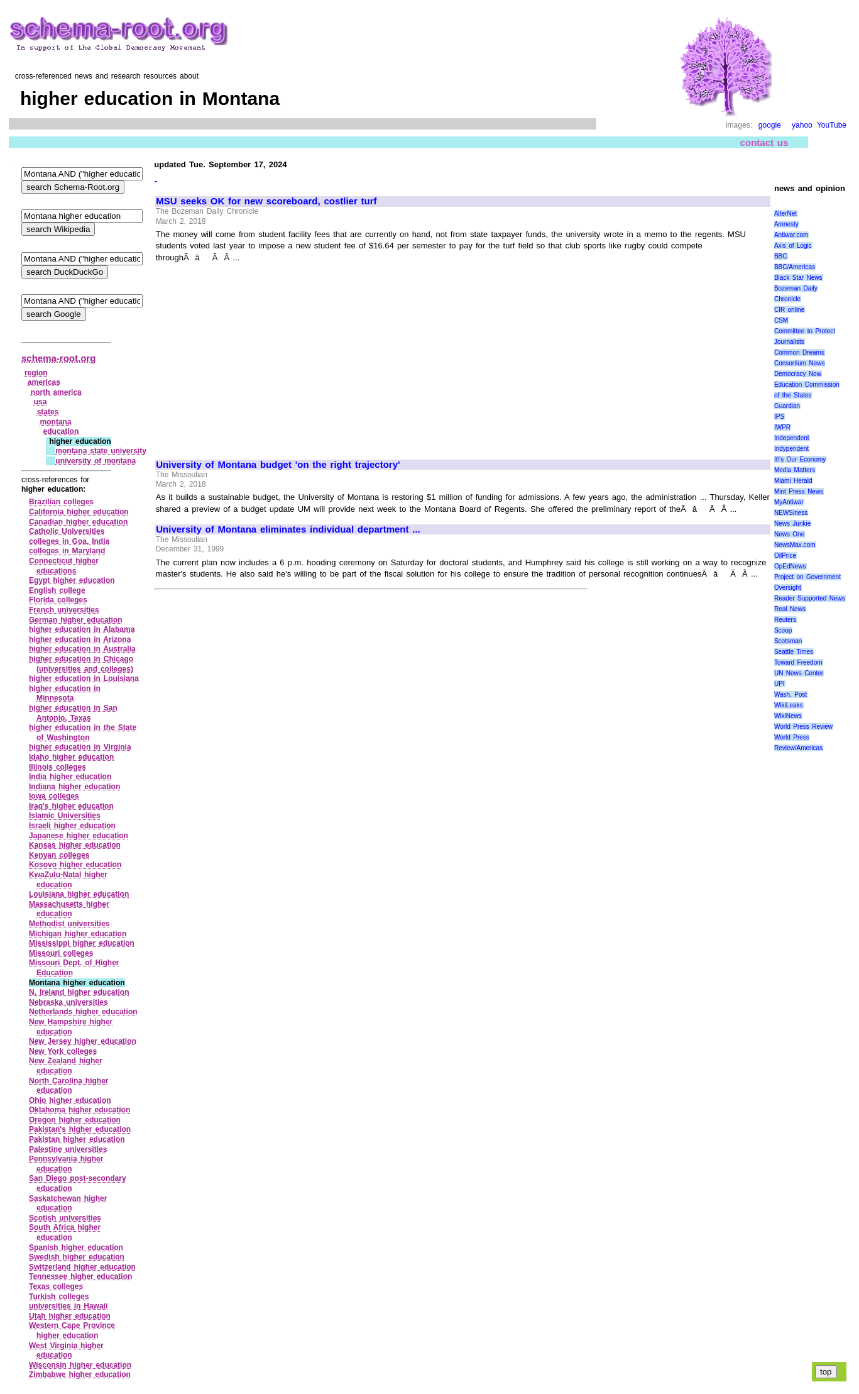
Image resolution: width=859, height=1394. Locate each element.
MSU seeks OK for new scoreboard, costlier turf (266, 201)
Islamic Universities (65, 815)
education (61, 431)
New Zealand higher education (65, 1065)
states (48, 411)
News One (789, 534)
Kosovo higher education (75, 864)
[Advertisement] (261, 355)
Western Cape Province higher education (72, 1330)
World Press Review (803, 726)
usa (40, 401)
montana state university (100, 450)
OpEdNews (790, 566)
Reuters (785, 619)
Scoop (783, 630)
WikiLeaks (788, 705)
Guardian (787, 405)
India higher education (70, 776)
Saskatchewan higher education (68, 1203)
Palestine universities (68, 1149)
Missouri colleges (61, 953)
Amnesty (786, 224)
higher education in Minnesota (65, 693)
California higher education (79, 511)
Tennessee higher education (80, 1276)
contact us (764, 142)
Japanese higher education (78, 835)
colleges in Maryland (67, 550)
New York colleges (63, 1051)
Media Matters (794, 470)
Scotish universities (65, 1218)
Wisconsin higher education (80, 1365)
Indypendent (791, 448)
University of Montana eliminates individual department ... (288, 529)
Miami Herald (793, 480)
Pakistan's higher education (80, 1129)
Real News (790, 609)
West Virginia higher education (66, 1350)
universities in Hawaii (68, 1306)
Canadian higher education (78, 521)
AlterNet (785, 213)
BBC (780, 256)
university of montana (95, 460)
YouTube (831, 125)
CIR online (789, 309)
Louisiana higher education (79, 894)
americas (44, 382)
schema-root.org (58, 358)
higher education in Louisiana (84, 678)
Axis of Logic (793, 245)
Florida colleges (58, 599)
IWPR (782, 427)
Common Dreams (799, 352)
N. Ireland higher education (79, 992)
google (769, 125)
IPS (779, 416)
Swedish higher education (76, 1257)
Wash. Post (790, 694)
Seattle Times (793, 651)
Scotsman (788, 641)
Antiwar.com (791, 234)
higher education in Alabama (81, 629)
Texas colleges (56, 1286)
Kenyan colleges (59, 855)
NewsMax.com (795, 544)
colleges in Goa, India (69, 541)
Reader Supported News (809, 598)
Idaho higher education (71, 757)
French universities (64, 610)
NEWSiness (790, 512)
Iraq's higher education (71, 806)
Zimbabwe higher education (80, 1374)
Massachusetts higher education (69, 909)
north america (56, 392)
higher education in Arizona (80, 639)
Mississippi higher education (81, 943)
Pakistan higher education (77, 1139)
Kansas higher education (75, 845)
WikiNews (788, 715)
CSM (781, 320)
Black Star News (798, 277)
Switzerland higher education (82, 1267)
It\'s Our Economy (800, 459)
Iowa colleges (54, 796)
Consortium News (799, 363)
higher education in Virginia (80, 747)
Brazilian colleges (61, 501)
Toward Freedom (798, 662)
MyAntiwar (789, 502)
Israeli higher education (72, 825)
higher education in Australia (82, 648)
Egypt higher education (72, 580)
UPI (779, 683)
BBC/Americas (794, 266)
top (826, 1371)
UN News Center (798, 673)
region (36, 372)
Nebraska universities (68, 1002)
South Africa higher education (65, 1232)
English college (57, 590)
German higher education (76, 620)
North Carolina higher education (69, 1085)
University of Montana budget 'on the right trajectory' (278, 465)
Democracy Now (797, 373)
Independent (791, 437)
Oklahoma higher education (79, 1109)
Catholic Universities (66, 531)
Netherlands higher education (83, 1011)
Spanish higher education (76, 1247)
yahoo (802, 125)
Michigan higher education (77, 933)
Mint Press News (798, 491)
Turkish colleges (59, 1296)
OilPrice (785, 555)
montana (56, 422)
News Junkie (792, 523)
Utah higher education (70, 1316)
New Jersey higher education (82, 1041)
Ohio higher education (70, 1100)
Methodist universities (69, 923)
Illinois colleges (57, 767)
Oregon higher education (75, 1119)
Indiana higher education (74, 786)
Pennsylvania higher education (66, 1163)
